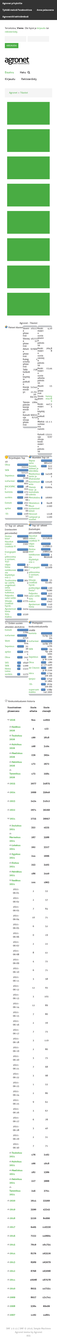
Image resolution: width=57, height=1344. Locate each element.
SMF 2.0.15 (12, 1328)
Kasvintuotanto (34, 483)
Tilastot (24, 92)
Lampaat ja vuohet (34, 518)
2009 (12, 1297)
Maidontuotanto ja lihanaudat (34, 476)
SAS (7, 662)
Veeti (7, 641)
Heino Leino (8, 670)
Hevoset (33, 514)
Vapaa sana (32, 461)
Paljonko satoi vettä (10, 596)
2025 (12, 783)
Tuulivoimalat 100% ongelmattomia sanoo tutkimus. (10, 586)
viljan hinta (7, 565)
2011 (12, 1279)
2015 (12, 1244)
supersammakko (34, 690)
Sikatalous (34, 503)
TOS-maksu (8, 615)
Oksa (7, 464)
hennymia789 (49, 398)
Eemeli (8, 503)
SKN (7, 470)
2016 (12, 1235)
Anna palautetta (45, 10)
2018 (12, 1218)
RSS (28, 1335)
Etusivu (9, 72)
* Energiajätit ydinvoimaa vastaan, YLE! (10, 555)
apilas (8, 508)
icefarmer (10, 481)
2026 (12, 720)
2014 (12, 1253)
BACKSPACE (10, 487)
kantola (9, 492)
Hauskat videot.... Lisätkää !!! (10, 544)
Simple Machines (42, 1328)
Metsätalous (34, 498)
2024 (12, 792)
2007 (12, 1315)
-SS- (7, 513)
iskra (31, 673)
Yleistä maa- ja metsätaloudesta (34, 491)
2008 (12, 1306)
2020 (12, 1200)
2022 (12, 810)
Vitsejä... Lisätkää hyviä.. (9, 603)
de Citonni (34, 667)
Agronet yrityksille (12, 3)
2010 (12, 1288)
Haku (25, 72)
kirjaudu (41, 28)
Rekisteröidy (29, 79)
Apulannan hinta (10, 610)
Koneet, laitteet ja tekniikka (33, 468)
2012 (12, 1271)
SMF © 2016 (26, 1328)
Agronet (13, 92)
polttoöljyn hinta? (34, 589)
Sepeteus (9, 475)
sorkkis (8, 497)
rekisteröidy (11, 31)
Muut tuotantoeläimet (34, 508)
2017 (12, 1227)
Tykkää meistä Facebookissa (17, 10)
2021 (12, 818)
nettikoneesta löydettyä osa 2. (10, 574)
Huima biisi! (8, 537)
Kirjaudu (10, 79)
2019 (12, 1209)
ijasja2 (32, 678)
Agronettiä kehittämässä (15, 16)
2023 (12, 801)
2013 (12, 1262)
